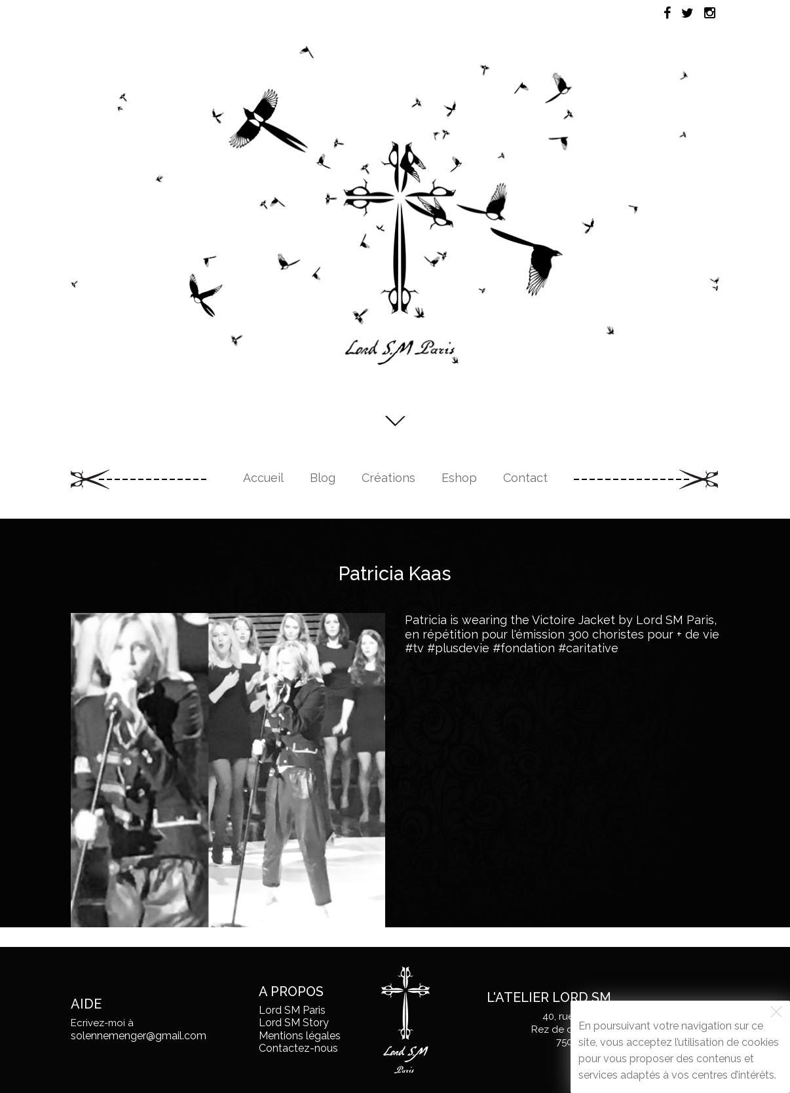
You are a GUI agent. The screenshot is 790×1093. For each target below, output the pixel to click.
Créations (388, 478)
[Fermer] (776, 1012)
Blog (322, 478)
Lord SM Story (294, 1022)
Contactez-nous (298, 1048)
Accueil (263, 478)
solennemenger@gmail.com (138, 1035)
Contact (525, 478)
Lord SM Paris (292, 1010)
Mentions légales (300, 1035)
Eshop (459, 478)
